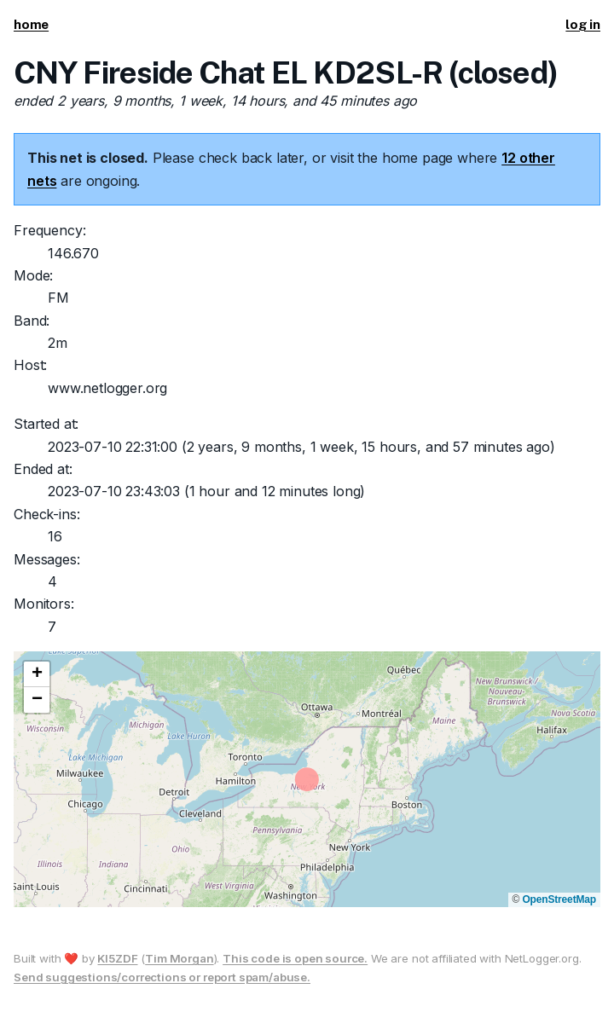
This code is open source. (295, 958)
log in (582, 24)
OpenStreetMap (559, 899)
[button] (36, 674)
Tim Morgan (179, 958)
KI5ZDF (117, 958)
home (31, 24)
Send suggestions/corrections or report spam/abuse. (162, 977)
